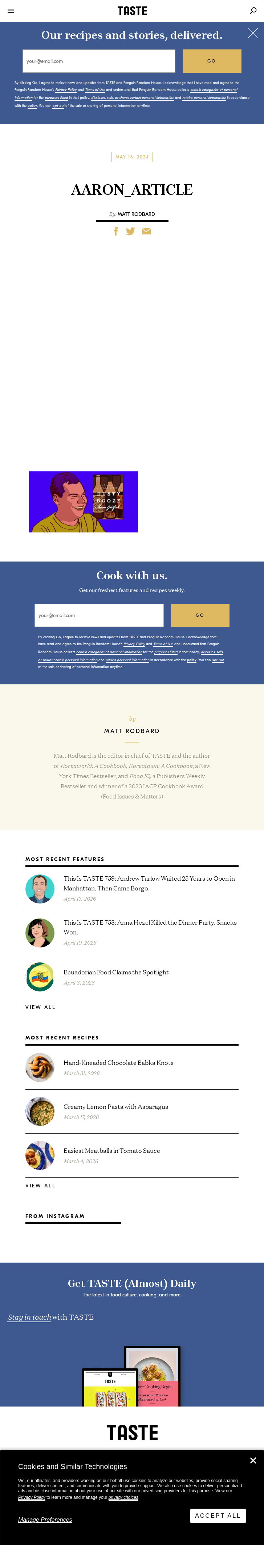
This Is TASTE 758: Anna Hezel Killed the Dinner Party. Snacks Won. (150, 926)
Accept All (218, 1516)
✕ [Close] (253, 1460)
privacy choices (123, 1497)
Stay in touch (29, 1316)
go (211, 61)
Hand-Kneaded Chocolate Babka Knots (119, 1062)
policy (32, 106)
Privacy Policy (31, 1497)
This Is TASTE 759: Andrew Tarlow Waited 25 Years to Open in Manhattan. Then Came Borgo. (149, 882)
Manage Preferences (45, 1520)
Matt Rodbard (136, 214)
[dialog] (132, 1498)
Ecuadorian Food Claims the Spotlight (116, 971)
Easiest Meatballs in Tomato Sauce (112, 1150)
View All (40, 1007)
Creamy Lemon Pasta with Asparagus (116, 1106)
